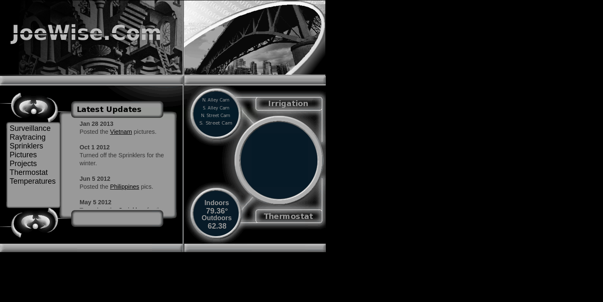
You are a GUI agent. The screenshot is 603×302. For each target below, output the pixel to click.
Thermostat (29, 172)
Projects (23, 163)
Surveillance (30, 128)
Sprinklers (26, 146)
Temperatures (33, 181)
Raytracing (28, 137)
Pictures (23, 155)
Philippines (124, 186)
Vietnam (121, 131)
